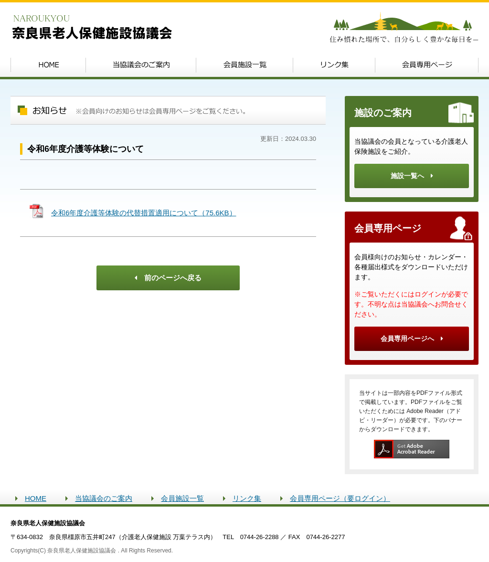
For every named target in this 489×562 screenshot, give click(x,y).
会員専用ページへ (412, 338)
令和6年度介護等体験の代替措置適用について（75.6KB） (143, 213)
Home (48, 65)
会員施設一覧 (244, 65)
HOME (35, 498)
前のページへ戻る (168, 278)
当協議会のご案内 (140, 65)
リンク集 (334, 65)
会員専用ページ (426, 65)
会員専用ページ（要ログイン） (340, 498)
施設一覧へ (412, 176)
